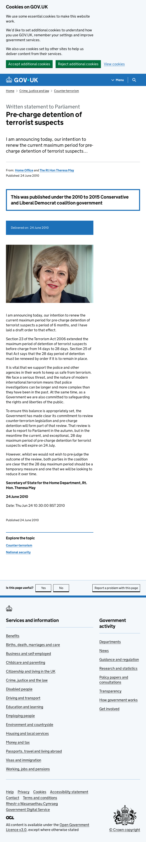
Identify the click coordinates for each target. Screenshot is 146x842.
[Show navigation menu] (117, 80)
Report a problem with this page (116, 588)
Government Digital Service (28, 809)
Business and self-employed (28, 653)
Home (10, 91)
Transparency (110, 691)
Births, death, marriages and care (33, 644)
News (104, 650)
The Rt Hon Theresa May (57, 170)
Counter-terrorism (66, 91)
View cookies (114, 64)
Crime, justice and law (34, 91)
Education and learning (24, 707)
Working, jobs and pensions (28, 769)
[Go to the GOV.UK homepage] (22, 80)
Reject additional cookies (78, 64)
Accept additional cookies (29, 64)
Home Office (24, 170)
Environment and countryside (29, 724)
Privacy (23, 792)
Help (10, 792)
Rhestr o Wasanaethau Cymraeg (32, 803)
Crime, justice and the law (27, 680)
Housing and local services (27, 733)
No (64, 588)
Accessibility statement (69, 792)
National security (18, 552)
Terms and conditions (40, 797)
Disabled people (19, 689)
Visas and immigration (23, 760)
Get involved (109, 709)
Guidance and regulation (119, 659)
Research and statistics (118, 668)
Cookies (39, 792)
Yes (46, 588)
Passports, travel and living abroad (34, 751)
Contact (12, 797)
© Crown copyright (124, 829)
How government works (118, 700)
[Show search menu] (134, 80)
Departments (110, 641)
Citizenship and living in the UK (30, 671)
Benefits (12, 636)
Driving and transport (23, 698)
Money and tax (18, 742)
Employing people (20, 715)
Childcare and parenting (25, 662)
